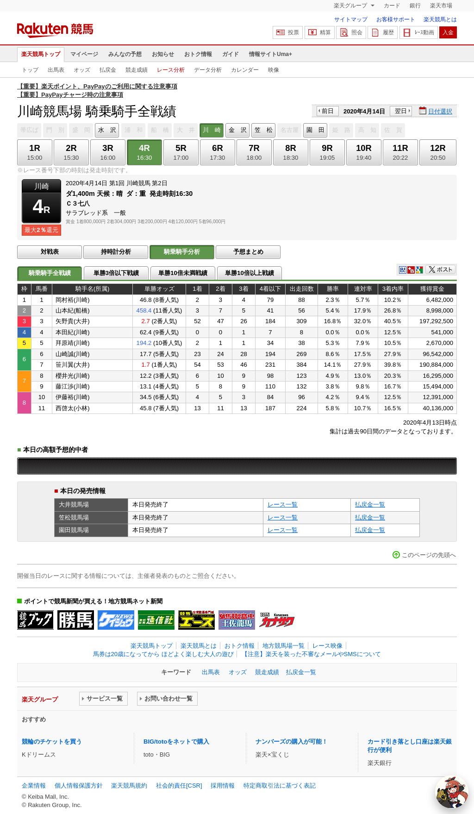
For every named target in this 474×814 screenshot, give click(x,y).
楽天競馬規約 (129, 785)
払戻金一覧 (370, 504)
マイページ (84, 54)
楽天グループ (351, 5)
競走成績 (136, 70)
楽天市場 (441, 5)
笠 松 (264, 129)
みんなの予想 (125, 54)
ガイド (230, 54)
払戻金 (108, 70)
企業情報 (34, 785)
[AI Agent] (451, 791)
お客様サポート (395, 19)
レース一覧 (283, 504)
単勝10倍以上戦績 (249, 272)
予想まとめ (248, 251)
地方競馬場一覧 (283, 645)
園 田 (315, 129)
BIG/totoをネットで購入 (176, 741)
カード (392, 5)
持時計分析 (116, 251)
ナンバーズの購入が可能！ (292, 741)
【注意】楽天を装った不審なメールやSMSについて (311, 654)
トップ (30, 70)
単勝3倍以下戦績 (116, 272)
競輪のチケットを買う (52, 741)
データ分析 (208, 70)
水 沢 (107, 129)
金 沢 (238, 129)
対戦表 (50, 251)
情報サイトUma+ (270, 54)
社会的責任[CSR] (179, 785)
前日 (328, 110)
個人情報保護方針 (79, 785)
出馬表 (56, 70)
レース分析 (171, 70)
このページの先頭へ (429, 554)
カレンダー (245, 70)
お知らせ (163, 54)
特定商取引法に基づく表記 (279, 785)
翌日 (401, 110)
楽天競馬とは (440, 19)
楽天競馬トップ (40, 54)
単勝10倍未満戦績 (182, 272)
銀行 (415, 5)
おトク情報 (198, 54)
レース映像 (327, 645)
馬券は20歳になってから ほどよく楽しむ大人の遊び (163, 654)
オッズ (82, 70)
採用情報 (223, 785)
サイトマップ (351, 19)
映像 (273, 70)
